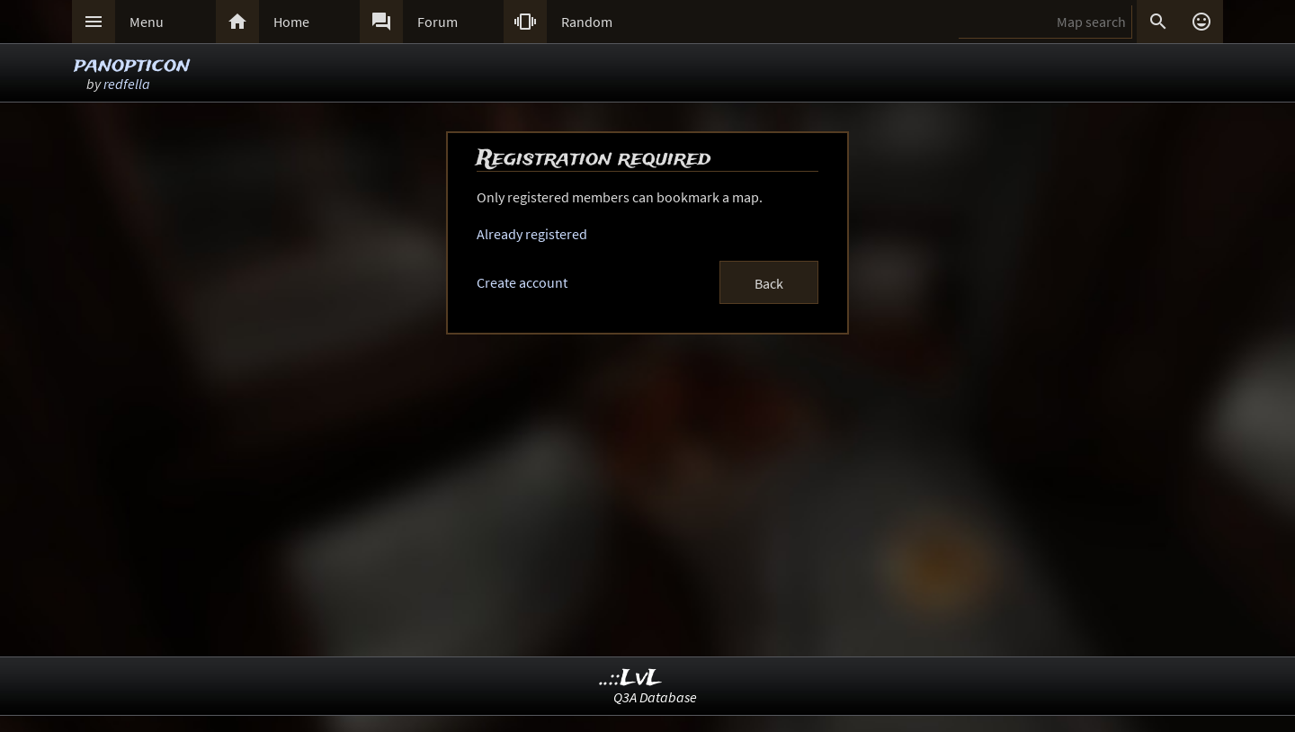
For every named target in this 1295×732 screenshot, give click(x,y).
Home (291, 22)
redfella (126, 84)
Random (586, 22)
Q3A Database (655, 697)
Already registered (532, 234)
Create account (522, 282)
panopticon (132, 65)
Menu (147, 22)
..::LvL (631, 678)
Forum (437, 22)
